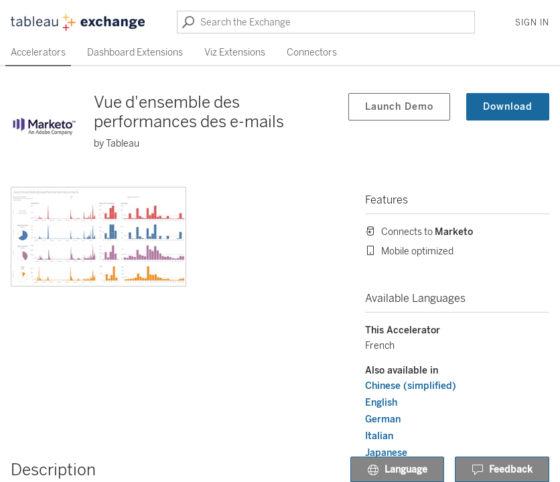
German (383, 419)
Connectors (312, 52)
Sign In (532, 22)
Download (508, 106)
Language (397, 470)
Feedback (502, 470)
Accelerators (38, 52)
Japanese (386, 453)
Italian (379, 436)
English (381, 402)
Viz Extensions (234, 52)
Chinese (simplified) (410, 386)
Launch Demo (399, 106)
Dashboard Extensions (135, 52)
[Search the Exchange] (326, 22)
